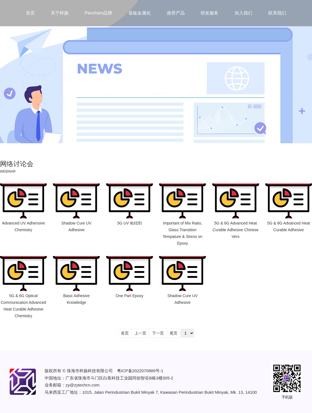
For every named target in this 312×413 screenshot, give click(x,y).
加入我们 (243, 13)
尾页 (173, 333)
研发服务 (209, 13)
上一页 (140, 333)
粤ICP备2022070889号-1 (140, 370)
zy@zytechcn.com (82, 385)
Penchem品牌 (99, 13)
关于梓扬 (60, 13)
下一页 (158, 333)
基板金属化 (139, 13)
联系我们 (277, 13)
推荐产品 (176, 13)
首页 (30, 13)
